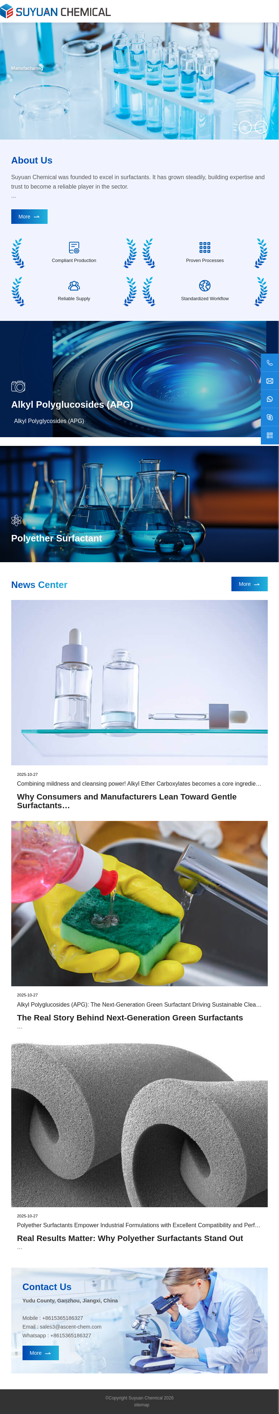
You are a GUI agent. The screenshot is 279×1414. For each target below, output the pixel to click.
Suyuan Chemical (146, 1398)
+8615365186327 (62, 1318)
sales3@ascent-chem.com (71, 1327)
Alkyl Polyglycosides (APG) (49, 421)
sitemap (141, 1404)
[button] (245, 127)
